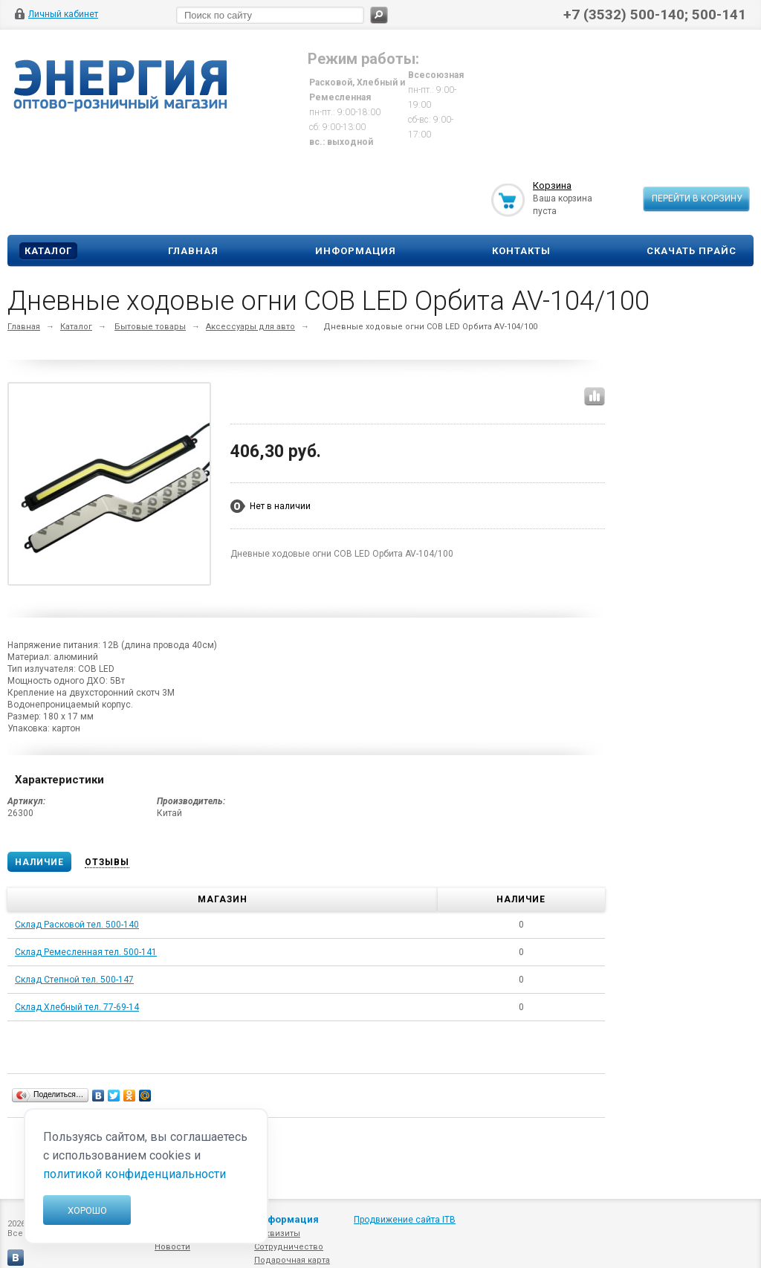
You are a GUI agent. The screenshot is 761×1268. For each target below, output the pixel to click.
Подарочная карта (292, 1260)
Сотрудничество (288, 1247)
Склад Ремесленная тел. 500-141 (86, 952)
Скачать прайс (691, 250)
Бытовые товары (150, 326)
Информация (355, 250)
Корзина (552, 185)
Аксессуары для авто (250, 326)
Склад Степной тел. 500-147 (74, 979)
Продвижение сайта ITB (405, 1219)
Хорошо (87, 1210)
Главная (193, 250)
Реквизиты (277, 1233)
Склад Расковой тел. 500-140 (77, 924)
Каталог (48, 250)
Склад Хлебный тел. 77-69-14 (77, 1007)
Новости (172, 1247)
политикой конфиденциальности (134, 1174)
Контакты (521, 250)
